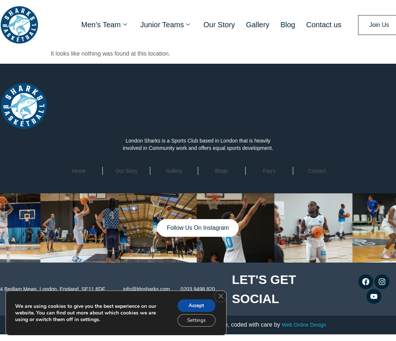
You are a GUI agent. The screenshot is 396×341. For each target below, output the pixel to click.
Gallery (257, 25)
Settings (194, 319)
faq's (269, 171)
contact (317, 171)
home (78, 171)
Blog (287, 25)
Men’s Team (104, 25)
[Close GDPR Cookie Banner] (220, 295)
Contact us (323, 25)
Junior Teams (165, 25)
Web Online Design (304, 325)
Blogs (221, 171)
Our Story (219, 25)
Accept (195, 304)
